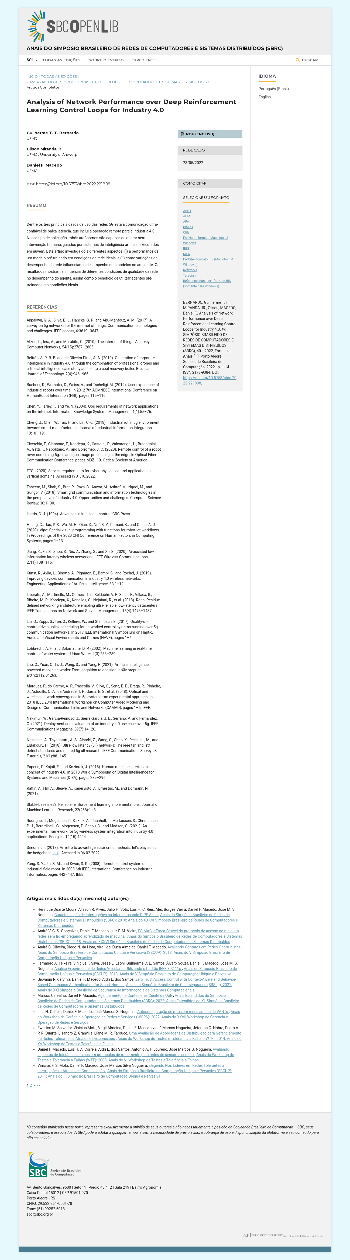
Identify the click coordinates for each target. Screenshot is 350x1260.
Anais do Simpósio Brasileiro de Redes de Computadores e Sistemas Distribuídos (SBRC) (155, 48)
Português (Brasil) (274, 89)
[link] (55, 853)
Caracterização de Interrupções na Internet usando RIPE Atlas (106, 915)
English (265, 97)
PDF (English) (199, 134)
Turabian (189, 275)
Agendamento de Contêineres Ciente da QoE (135, 995)
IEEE (186, 248)
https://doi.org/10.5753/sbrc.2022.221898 (73, 184)
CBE (186, 232)
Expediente (144, 60)
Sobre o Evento (106, 60)
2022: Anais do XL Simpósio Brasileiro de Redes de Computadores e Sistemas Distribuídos (117, 82)
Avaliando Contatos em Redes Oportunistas (204, 947)
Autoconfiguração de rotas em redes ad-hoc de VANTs (183, 1012)
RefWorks (190, 270)
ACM (186, 216)
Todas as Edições (61, 60)
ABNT (187, 211)
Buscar (309, 60)
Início (32, 76)
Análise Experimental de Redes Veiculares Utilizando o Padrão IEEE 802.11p (118, 968)
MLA (186, 254)
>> (38, 1085)
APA (186, 222)
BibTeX (188, 227)
